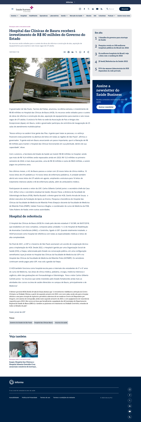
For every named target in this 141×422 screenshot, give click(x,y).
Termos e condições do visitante (64, 397)
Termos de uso (45, 397)
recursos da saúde (61, 322)
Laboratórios (54, 16)
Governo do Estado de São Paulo (21, 322)
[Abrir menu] (12, 9)
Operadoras (44, 16)
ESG (95, 16)
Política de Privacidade (29, 397)
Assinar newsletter (106, 107)
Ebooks (88, 16)
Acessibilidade (14, 397)
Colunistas (102, 16)
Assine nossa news (124, 16)
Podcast (110, 16)
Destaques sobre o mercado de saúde (19, 26)
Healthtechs (33, 16)
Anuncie (125, 9)
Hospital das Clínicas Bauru (43, 322)
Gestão (63, 16)
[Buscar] (107, 9)
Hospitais (23, 16)
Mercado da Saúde (76, 16)
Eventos (13, 16)
